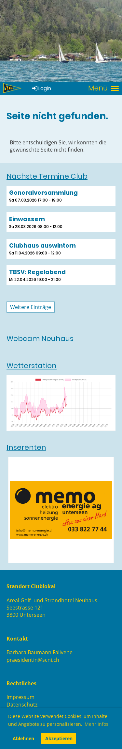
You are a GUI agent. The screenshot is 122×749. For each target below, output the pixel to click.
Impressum (20, 697)
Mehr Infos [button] (96, 724)
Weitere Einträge (30, 307)
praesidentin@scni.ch (33, 659)
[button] (61, 196)
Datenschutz (22, 704)
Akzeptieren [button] (59, 738)
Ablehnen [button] (23, 738)
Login (41, 88)
